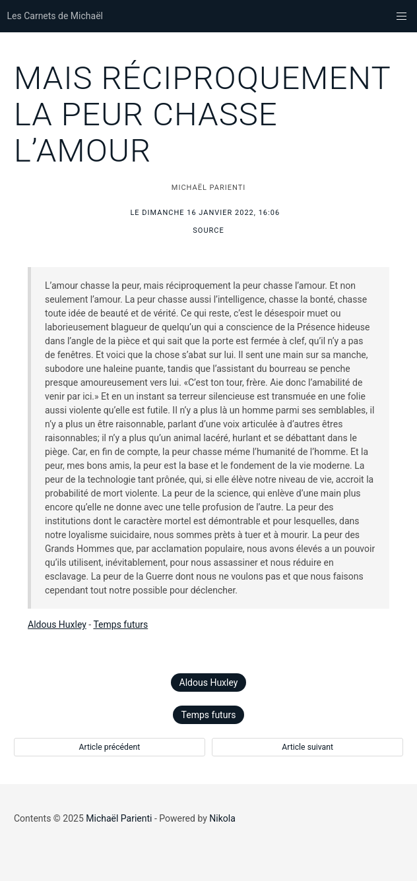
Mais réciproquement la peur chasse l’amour (202, 114)
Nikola (222, 818)
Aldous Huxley (57, 624)
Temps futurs (120, 624)
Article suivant (307, 747)
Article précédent (109, 747)
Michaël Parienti (119, 818)
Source (208, 230)
